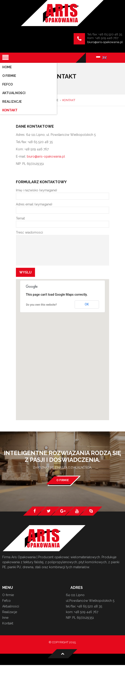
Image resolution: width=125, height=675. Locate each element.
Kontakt (7, 623)
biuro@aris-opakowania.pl (105, 42)
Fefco (6, 600)
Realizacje (9, 612)
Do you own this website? (41, 304)
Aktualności (10, 606)
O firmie (62, 480)
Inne (5, 617)
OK (87, 304)
